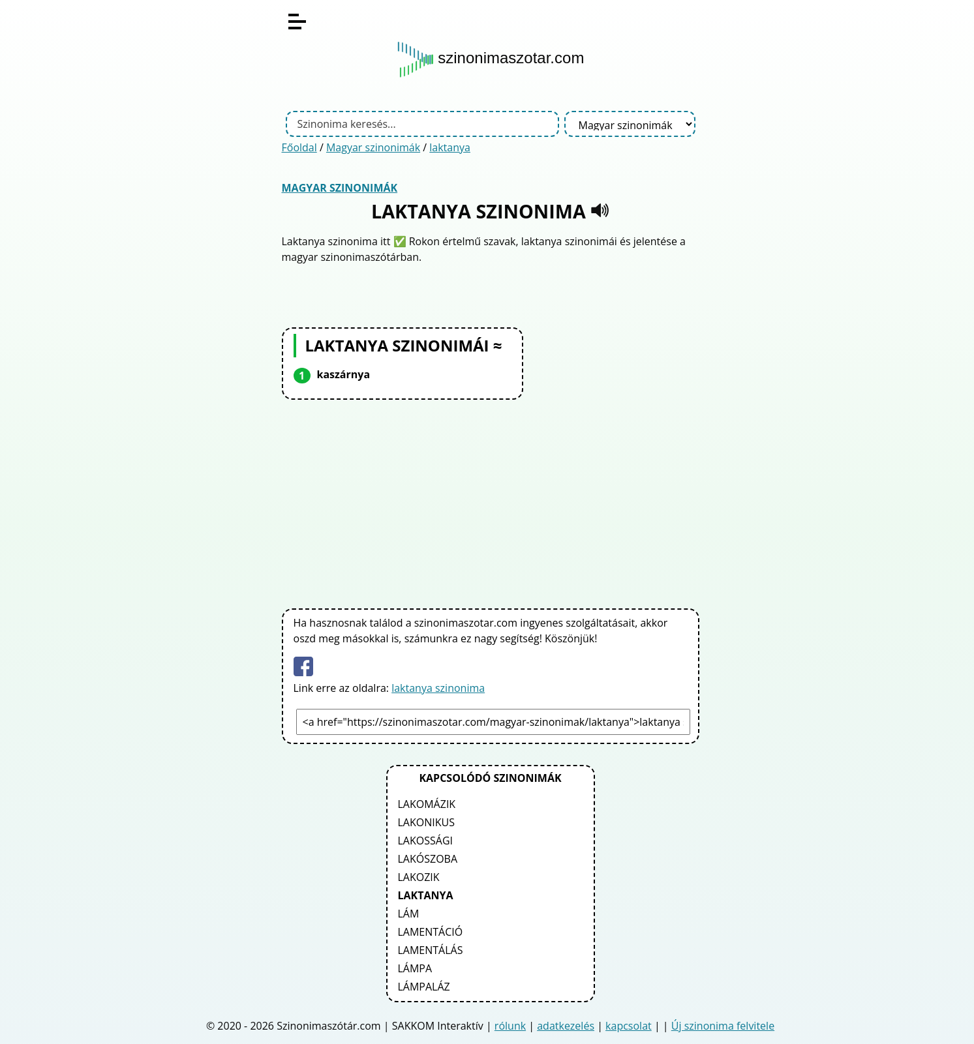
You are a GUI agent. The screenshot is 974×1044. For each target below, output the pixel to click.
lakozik (419, 877)
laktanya (449, 147)
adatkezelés (565, 1026)
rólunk (510, 1026)
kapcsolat (628, 1026)
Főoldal (299, 147)
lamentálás (430, 950)
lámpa (415, 968)
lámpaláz (424, 986)
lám (408, 913)
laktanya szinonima (438, 688)
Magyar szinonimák (373, 147)
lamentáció (430, 931)
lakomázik (427, 804)
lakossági (425, 840)
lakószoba (428, 858)
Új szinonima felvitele (722, 1026)
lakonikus (426, 822)
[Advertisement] (490, 501)
